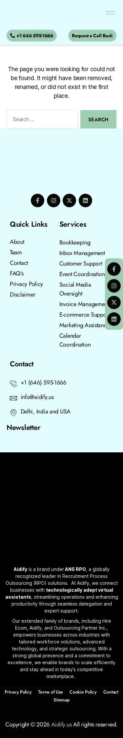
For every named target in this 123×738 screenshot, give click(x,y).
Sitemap (61, 699)
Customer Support (80, 263)
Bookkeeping (75, 242)
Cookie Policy (83, 692)
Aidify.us (61, 724)
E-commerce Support (84, 314)
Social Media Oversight (75, 289)
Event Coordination (82, 274)
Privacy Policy (18, 692)
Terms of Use (50, 692)
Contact (110, 692)
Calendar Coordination (75, 340)
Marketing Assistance (84, 325)
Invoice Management (84, 304)
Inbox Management (82, 253)
